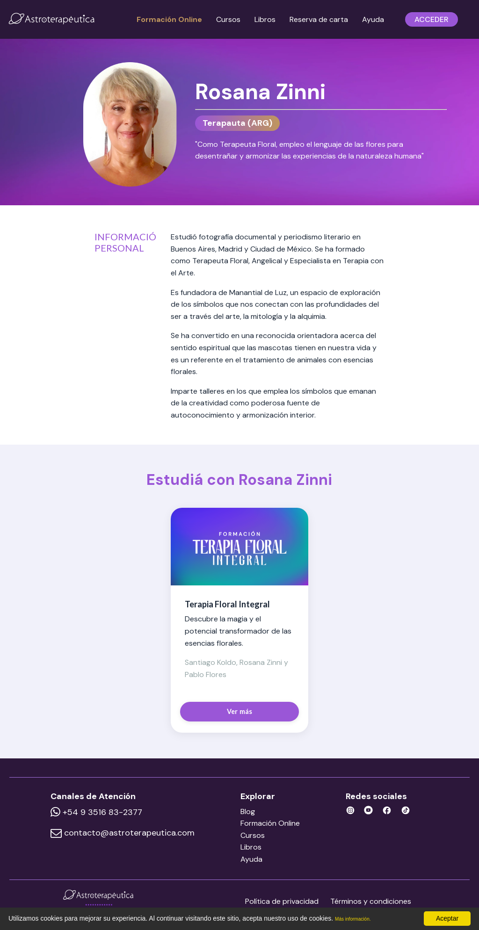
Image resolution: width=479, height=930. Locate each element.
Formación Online (169, 19)
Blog (255, 811)
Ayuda (373, 19)
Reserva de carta (319, 19)
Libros (265, 19)
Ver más (240, 711)
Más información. (360, 919)
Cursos (228, 19)
